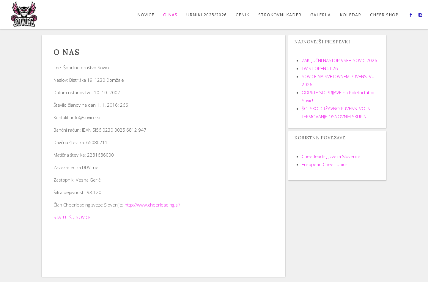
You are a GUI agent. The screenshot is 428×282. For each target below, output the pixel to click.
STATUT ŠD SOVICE (72, 217)
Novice (145, 15)
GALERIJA (320, 15)
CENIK (242, 15)
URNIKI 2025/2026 (206, 15)
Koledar (350, 15)
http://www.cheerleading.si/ (152, 205)
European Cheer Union (325, 164)
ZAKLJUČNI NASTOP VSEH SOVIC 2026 (339, 60)
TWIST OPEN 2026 (320, 68)
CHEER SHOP (384, 15)
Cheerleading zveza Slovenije (331, 156)
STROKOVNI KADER (279, 15)
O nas (170, 15)
